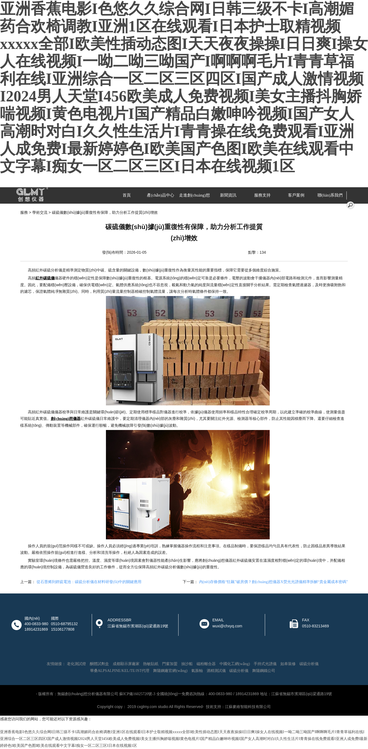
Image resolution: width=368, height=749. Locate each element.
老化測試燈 (76, 664)
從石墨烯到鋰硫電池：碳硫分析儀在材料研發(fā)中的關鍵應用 (89, 582)
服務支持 (262, 195)
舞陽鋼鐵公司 (263, 671)
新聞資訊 (228, 195)
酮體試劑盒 (99, 664)
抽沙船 (187, 664)
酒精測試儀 (216, 671)
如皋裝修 (288, 664)
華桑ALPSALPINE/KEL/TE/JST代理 (120, 671)
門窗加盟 (169, 664)
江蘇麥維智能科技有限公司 (248, 707)
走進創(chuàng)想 (194, 195)
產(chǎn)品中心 (160, 195)
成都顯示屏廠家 (126, 664)
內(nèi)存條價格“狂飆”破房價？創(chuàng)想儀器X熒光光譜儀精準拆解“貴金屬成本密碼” (273, 582)
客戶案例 (296, 195)
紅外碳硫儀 (45, 278)
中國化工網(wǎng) (234, 664)
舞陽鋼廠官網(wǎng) (170, 671)
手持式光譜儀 (265, 664)
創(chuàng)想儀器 (66, 419)
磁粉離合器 (206, 664)
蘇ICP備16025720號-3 (137, 694)
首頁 (127, 195)
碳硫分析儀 (309, 664)
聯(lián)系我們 (330, 195)
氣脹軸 (197, 671)
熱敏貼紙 (150, 664)
